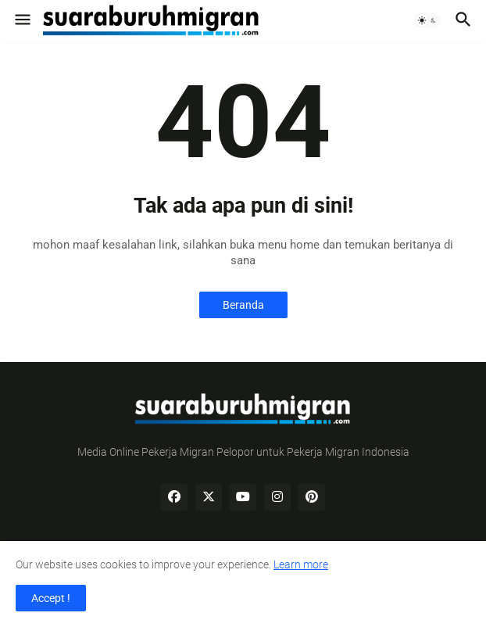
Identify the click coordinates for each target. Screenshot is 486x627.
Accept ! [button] (50, 598)
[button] (21, 20)
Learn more (300, 564)
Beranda (243, 305)
